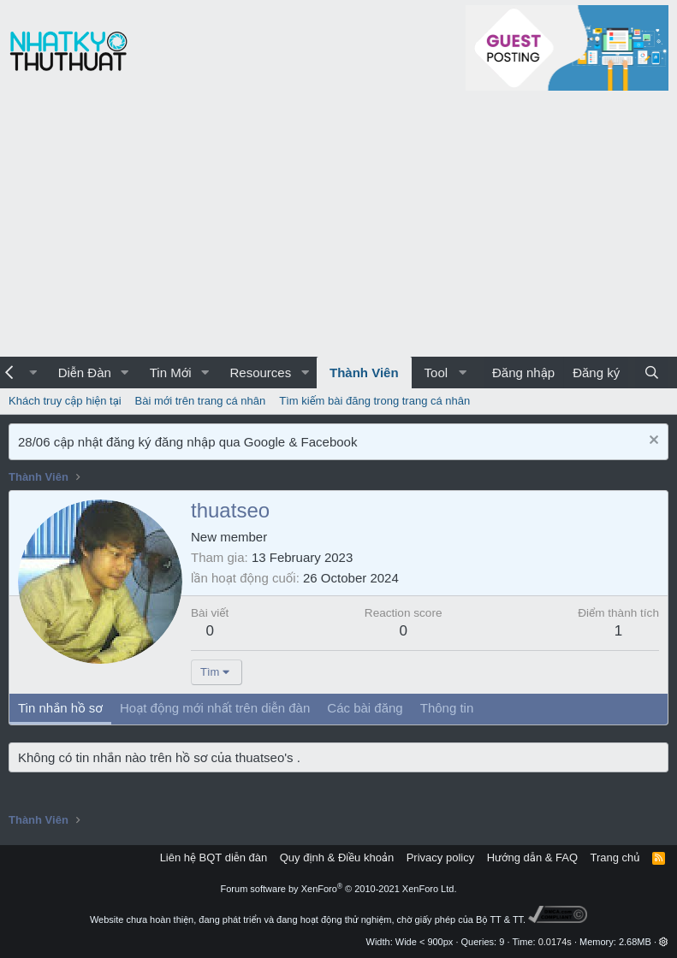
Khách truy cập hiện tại (65, 400)
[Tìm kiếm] (651, 372)
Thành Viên (364, 372)
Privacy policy (440, 857)
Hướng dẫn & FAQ (532, 857)
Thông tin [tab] (447, 708)
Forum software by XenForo (339, 889)
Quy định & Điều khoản (337, 857)
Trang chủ (615, 857)
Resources (260, 372)
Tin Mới (171, 372)
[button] (125, 372)
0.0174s (555, 942)
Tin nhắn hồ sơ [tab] (60, 708)
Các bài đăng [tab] (364, 708)
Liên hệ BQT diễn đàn (214, 857)
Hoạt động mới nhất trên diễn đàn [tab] (215, 708)
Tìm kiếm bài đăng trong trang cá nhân (374, 400)
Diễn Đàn (84, 372)
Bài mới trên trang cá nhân (200, 400)
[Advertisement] (338, 228)
